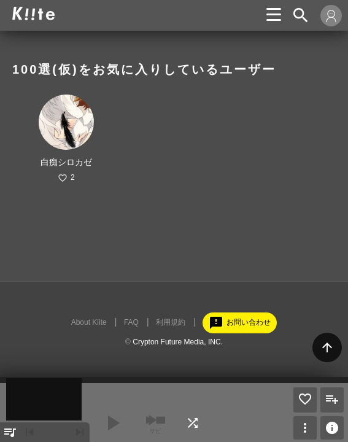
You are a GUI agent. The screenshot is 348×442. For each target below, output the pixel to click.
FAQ (131, 322)
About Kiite (89, 322)
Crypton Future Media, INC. (178, 342)
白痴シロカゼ (66, 162)
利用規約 (170, 322)
